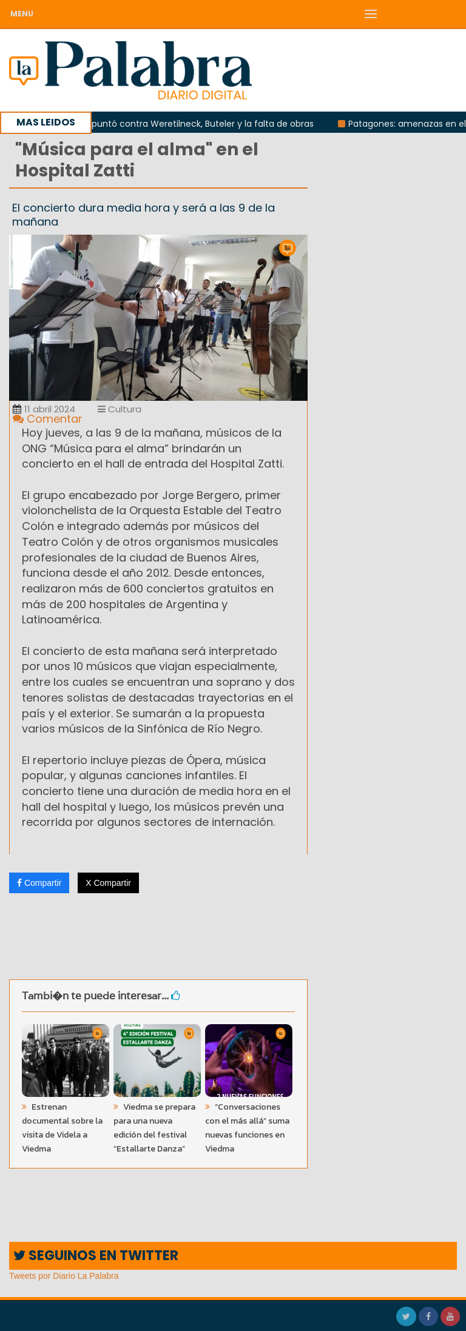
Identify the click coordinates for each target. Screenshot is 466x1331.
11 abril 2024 (44, 409)
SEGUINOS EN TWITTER (95, 1255)
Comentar (48, 418)
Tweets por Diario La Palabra (64, 1276)
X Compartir (108, 883)
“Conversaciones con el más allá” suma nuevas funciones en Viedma (247, 1128)
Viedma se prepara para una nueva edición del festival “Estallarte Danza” (154, 1128)
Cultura (119, 409)
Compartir (39, 883)
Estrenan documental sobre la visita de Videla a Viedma (62, 1128)
